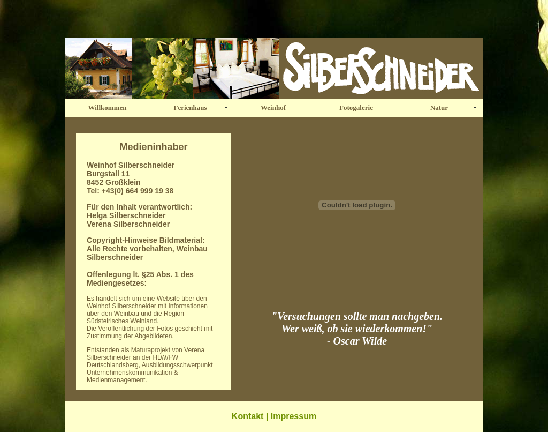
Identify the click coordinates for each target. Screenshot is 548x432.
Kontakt (248, 416)
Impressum (293, 416)
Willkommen (107, 107)
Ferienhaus (190, 107)
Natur (439, 107)
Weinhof (273, 107)
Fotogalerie (356, 107)
